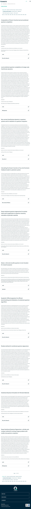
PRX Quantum (15, 110)
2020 (19, 14)
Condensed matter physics (7, 11)
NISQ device (19, 11)
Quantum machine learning (11, 9)
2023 (12, 14)
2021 (17, 14)
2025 (8, 14)
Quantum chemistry (19, 9)
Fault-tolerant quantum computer (8, 479)
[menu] (30, 1)
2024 (10, 14)
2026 (6, 14)
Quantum (15, 289)
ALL (5, 9)
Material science (14, 11)
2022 (14, 14)
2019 (21, 14)
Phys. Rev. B (15, 159)
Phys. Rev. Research (15, 58)
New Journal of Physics (15, 202)
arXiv (15, 54)
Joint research (16, 479)
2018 (23, 14)
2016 (25, 14)
